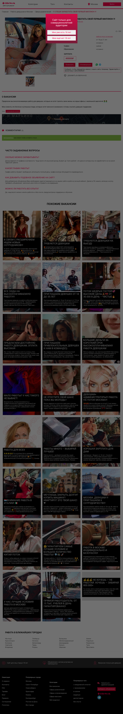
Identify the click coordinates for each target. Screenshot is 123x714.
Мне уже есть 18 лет (61, 32)
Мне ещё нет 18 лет (61, 38)
